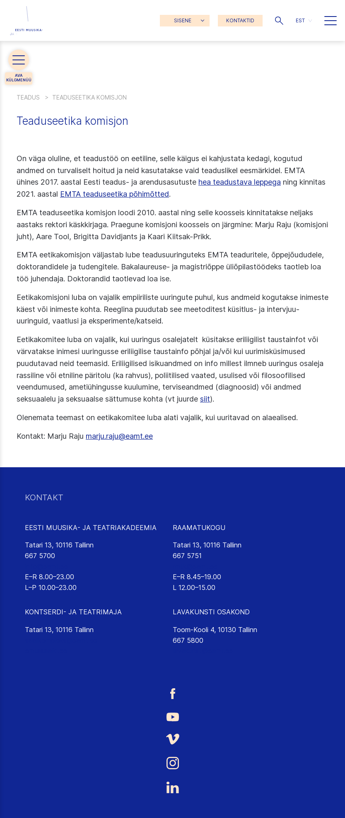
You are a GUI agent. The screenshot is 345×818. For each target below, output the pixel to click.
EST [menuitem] (300, 20)
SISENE (182, 20)
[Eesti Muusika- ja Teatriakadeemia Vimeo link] (172, 739)
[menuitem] (304, 20)
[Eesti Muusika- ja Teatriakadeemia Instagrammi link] (172, 763)
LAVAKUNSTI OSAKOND (211, 612)
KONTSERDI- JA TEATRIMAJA (73, 612)
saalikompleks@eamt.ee (61, 640)
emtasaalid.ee (46, 651)
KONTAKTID (240, 20)
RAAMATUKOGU (199, 527)
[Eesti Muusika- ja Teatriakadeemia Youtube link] (172, 716)
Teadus (28, 97)
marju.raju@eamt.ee (119, 436)
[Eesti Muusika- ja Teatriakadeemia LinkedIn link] (172, 787)
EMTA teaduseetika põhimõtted (114, 194)
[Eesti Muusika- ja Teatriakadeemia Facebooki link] (172, 693)
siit (205, 399)
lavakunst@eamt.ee (203, 651)
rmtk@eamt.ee (195, 566)
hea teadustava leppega (239, 182)
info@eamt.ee (46, 566)
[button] (279, 21)
